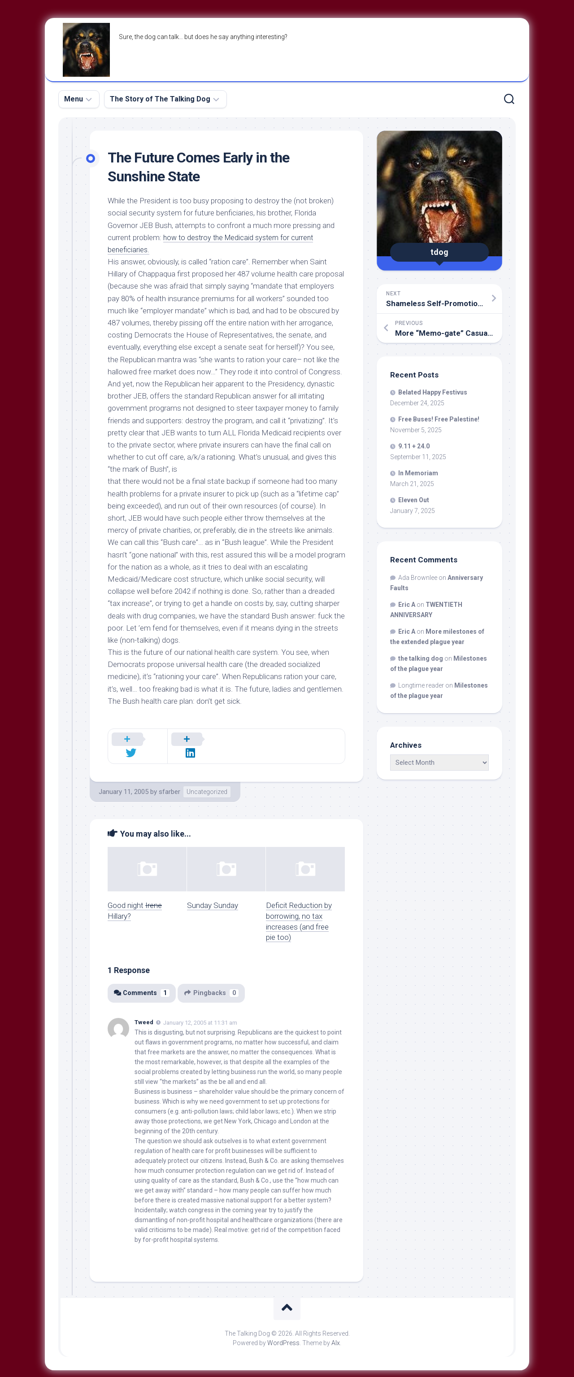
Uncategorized (207, 780)
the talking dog (420, 658)
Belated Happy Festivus (432, 392)
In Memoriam (418, 473)
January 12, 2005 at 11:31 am (200, 1011)
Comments (142, 982)
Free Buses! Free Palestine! (438, 419)
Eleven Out (413, 500)
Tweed (144, 1011)
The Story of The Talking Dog (160, 99)
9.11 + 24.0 (414, 446)
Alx (335, 1331)
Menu (73, 99)
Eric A (406, 604)
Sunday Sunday (212, 894)
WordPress (283, 1331)
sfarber (169, 780)
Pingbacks (213, 982)
